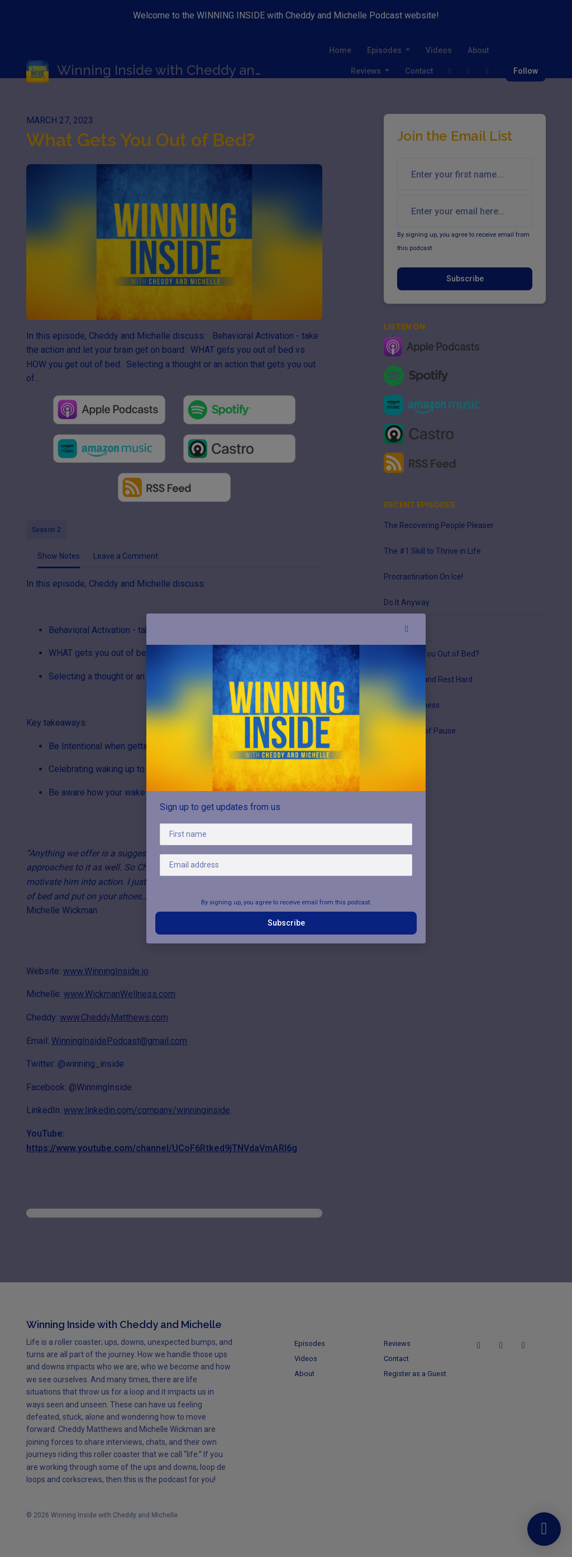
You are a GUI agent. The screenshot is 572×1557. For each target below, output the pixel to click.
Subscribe (286, 922)
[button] (406, 629)
